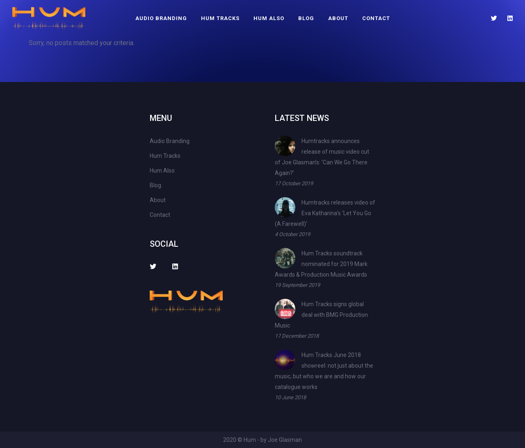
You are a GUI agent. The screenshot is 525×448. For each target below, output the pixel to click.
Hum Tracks (220, 18)
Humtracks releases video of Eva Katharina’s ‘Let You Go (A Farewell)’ (325, 213)
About (338, 18)
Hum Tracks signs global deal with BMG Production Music (321, 315)
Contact (376, 18)
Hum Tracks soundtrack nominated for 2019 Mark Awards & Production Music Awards (321, 264)
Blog (306, 18)
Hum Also (268, 18)
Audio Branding (161, 18)
